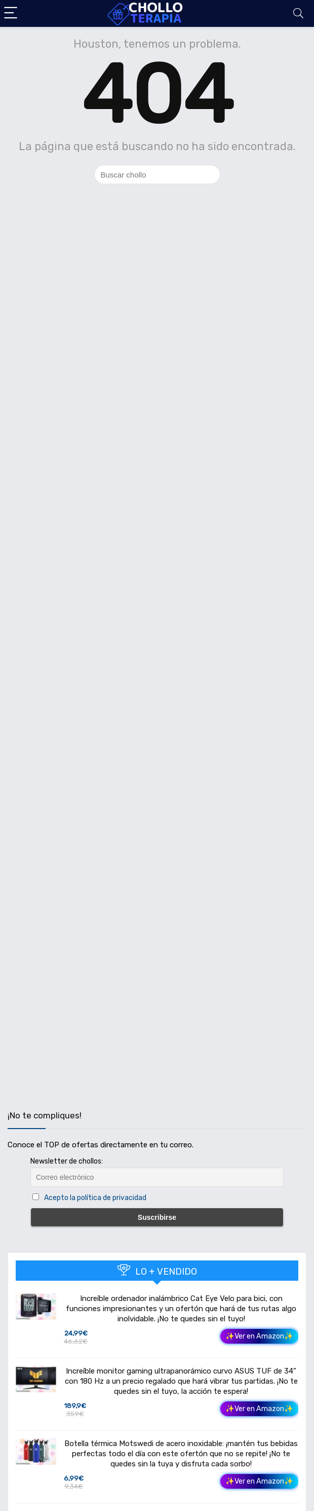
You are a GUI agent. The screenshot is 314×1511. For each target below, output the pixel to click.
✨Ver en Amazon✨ (259, 1336)
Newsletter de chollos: (66, 1161)
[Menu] (12, 13)
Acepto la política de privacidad (95, 1197)
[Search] (298, 13)
